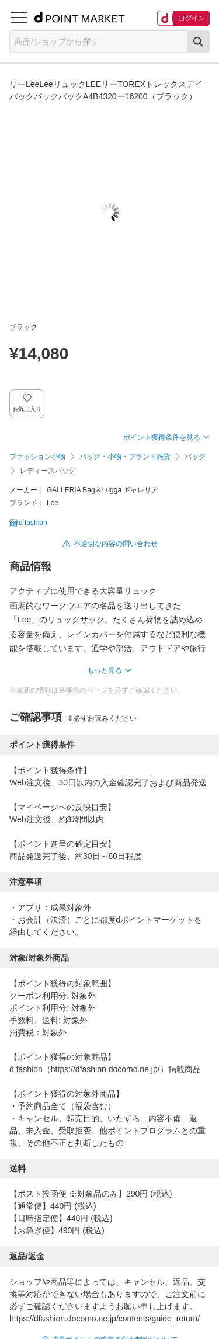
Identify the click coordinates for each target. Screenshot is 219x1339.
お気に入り (27, 409)
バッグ (195, 457)
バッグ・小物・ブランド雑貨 (125, 457)
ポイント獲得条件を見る (161, 437)
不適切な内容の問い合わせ (116, 544)
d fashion (33, 523)
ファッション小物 (37, 457)
